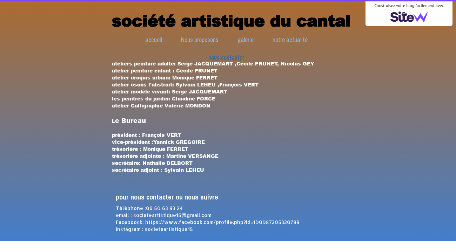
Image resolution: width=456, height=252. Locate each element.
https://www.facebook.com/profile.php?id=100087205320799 (222, 222)
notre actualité (290, 39)
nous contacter (226, 57)
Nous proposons (200, 39)
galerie (245, 39)
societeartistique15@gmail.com (172, 215)
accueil (153, 39)
